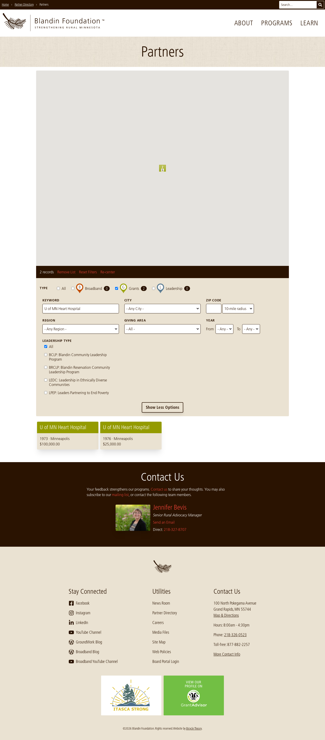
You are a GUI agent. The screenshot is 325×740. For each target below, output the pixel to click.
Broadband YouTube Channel (93, 661)
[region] (162, 435)
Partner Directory (164, 612)
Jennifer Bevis (170, 507)
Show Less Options (162, 407)
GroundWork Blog (85, 642)
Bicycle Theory (194, 728)
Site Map (158, 642)
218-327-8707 (175, 529)
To (238, 329)
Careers (158, 622)
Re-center (107, 272)
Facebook (79, 603)
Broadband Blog (84, 652)
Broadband (90, 288)
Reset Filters (88, 272)
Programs (276, 23)
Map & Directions (226, 615)
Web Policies (161, 651)
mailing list (120, 494)
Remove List (66, 272)
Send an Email (164, 522)
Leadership (171, 288)
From (210, 329)
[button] (166, 171)
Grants (131, 288)
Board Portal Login (165, 661)
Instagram (79, 613)
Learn (309, 23)
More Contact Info (227, 654)
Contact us (159, 489)
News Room (161, 603)
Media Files (160, 632)
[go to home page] (53, 23)
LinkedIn (78, 622)
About (243, 23)
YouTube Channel (85, 632)
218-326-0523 (235, 634)
